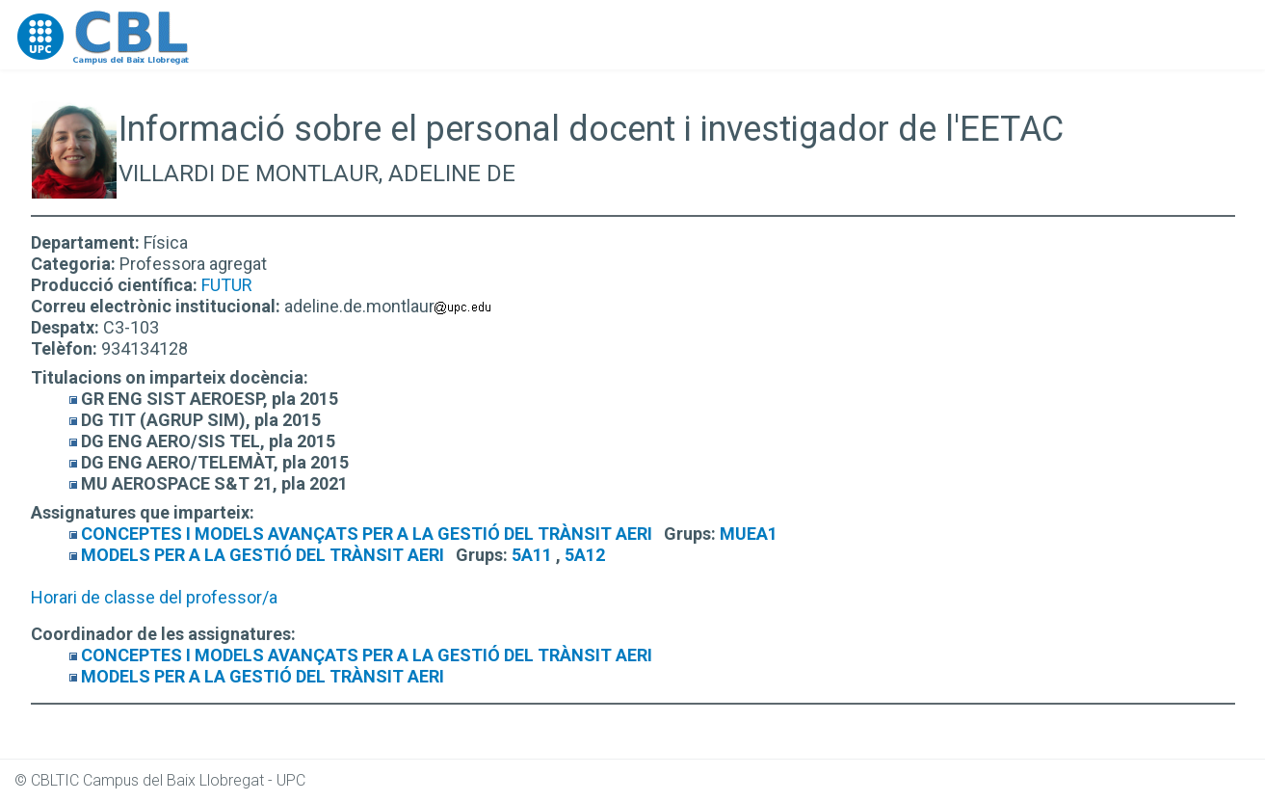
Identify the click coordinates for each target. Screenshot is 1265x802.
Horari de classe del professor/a (154, 597)
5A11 (532, 555)
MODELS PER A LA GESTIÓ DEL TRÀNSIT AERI (262, 555)
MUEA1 (748, 533)
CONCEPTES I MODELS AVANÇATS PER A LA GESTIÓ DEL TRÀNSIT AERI (366, 533)
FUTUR (226, 285)
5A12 (585, 555)
